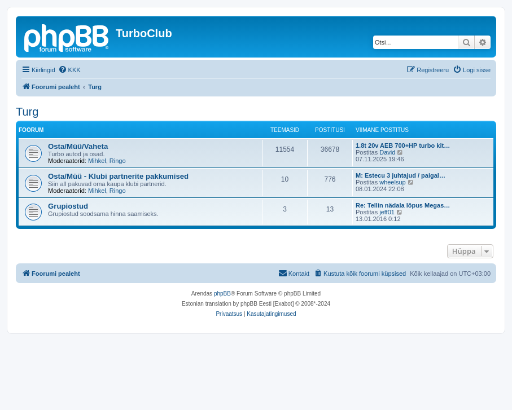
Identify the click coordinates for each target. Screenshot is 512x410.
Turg (27, 111)
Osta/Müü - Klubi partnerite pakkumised (118, 176)
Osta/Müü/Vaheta (78, 146)
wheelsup (392, 182)
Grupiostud (68, 206)
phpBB (222, 293)
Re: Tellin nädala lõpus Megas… (403, 205)
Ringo (118, 160)
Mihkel (97, 160)
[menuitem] (69, 70)
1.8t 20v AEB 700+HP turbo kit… (403, 145)
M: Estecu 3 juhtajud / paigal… (400, 175)
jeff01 (387, 212)
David (387, 152)
